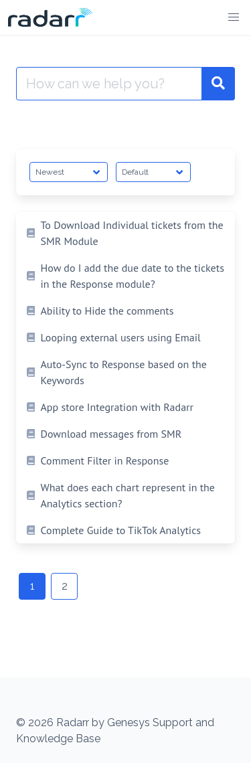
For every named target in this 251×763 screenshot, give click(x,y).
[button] (233, 17)
